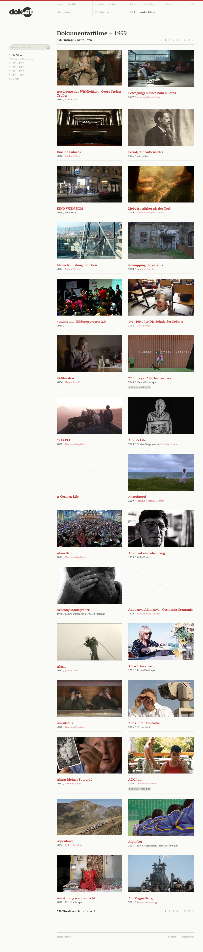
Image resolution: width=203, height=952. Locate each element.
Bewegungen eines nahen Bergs (152, 93)
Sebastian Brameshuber (149, 96)
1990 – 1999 (17, 71)
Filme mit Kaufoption (22, 59)
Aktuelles (63, 12)
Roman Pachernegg (147, 902)
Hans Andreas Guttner (148, 613)
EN (192, 4)
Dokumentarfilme (142, 12)
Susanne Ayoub (73, 783)
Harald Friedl (72, 382)
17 (185, 40)
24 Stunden (65, 378)
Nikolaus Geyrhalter (76, 444)
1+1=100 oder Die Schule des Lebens (155, 321)
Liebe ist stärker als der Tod (149, 208)
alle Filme (16, 55)
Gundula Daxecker (146, 783)
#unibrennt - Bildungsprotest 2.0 (81, 321)
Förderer (135, 4)
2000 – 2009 (17, 75)
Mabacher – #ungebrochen (77, 265)
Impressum (188, 936)
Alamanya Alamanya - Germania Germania (160, 609)
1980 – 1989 (17, 67)
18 (189, 40)
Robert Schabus (73, 845)
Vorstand (99, 4)
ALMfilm (135, 779)
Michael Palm (72, 156)
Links (169, 4)
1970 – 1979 (17, 63)
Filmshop (149, 4)
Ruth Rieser (71, 99)
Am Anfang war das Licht (76, 898)
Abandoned (137, 496)
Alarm (61, 666)
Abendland (65, 553)
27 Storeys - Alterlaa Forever (149, 378)
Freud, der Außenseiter (146, 152)
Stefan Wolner (72, 269)
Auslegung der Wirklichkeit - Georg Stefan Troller (89, 93)
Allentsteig (65, 723)
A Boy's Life (137, 440)
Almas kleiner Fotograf (74, 779)
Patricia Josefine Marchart (150, 212)
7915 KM (63, 440)
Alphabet (135, 841)
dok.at (60, 4)
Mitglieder (102, 12)
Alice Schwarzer (140, 666)
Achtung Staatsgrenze (73, 609)
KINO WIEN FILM (70, 208)
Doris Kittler (143, 325)
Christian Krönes (169, 444)
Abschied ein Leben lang (146, 553)
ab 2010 (15, 79)
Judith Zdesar (72, 670)
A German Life (68, 496)
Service (112, 4)
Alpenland (65, 841)
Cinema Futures (69, 152)
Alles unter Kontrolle (144, 723)
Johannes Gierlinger (147, 269)
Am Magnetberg (140, 898)
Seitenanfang (64, 936)
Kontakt (72, 4)
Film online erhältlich (139, 387)
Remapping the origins (145, 265)
